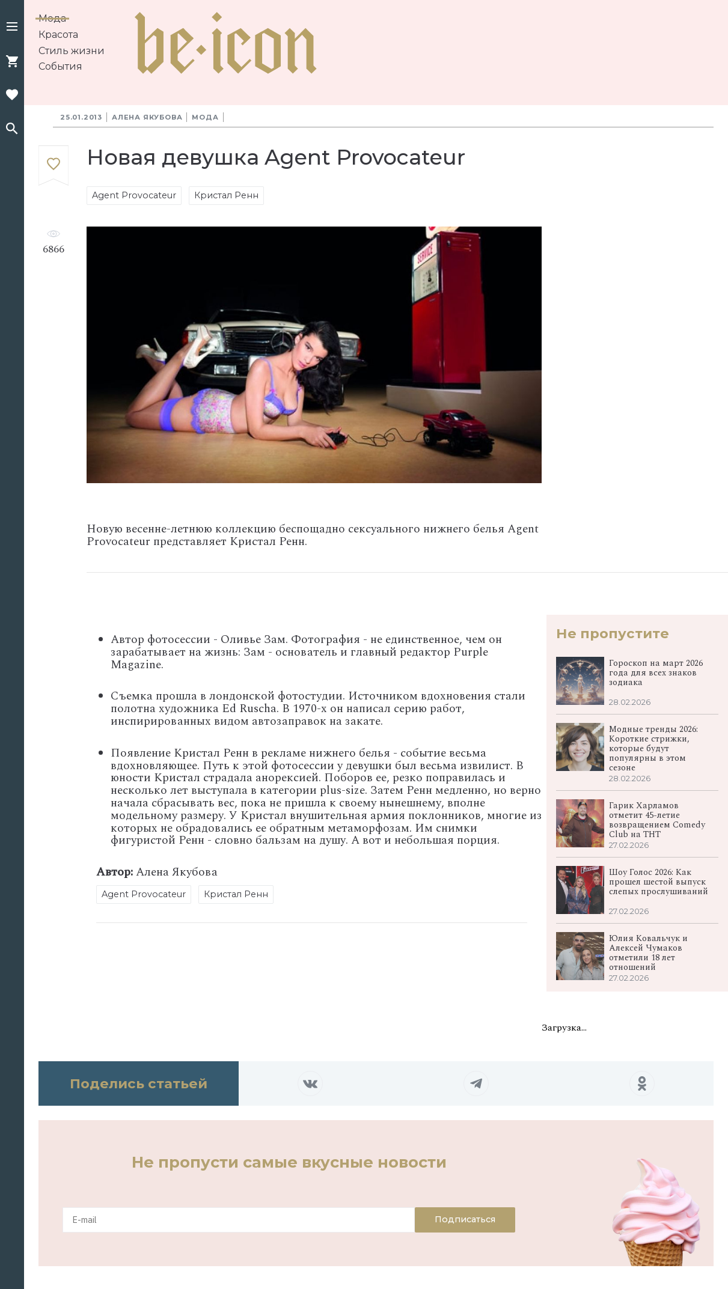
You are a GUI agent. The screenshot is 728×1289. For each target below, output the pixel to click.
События (60, 66)
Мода (52, 18)
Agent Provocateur (134, 195)
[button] (12, 27)
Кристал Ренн (226, 195)
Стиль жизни (71, 50)
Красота (58, 34)
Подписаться (465, 1219)
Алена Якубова (147, 117)
